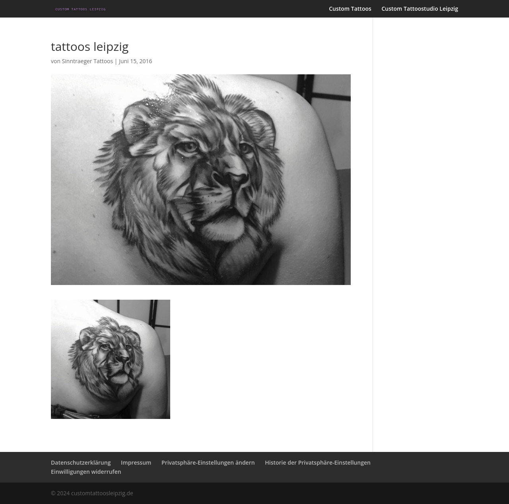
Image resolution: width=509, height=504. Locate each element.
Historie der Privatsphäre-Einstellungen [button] (318, 462)
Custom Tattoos (350, 9)
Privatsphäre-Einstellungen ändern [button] (208, 462)
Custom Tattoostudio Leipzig (419, 9)
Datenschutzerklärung (81, 462)
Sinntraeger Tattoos (87, 61)
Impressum (136, 462)
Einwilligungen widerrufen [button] (86, 471)
